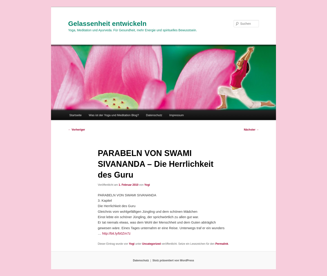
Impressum (176, 115)
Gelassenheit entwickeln (107, 23)
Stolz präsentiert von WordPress (173, 260)
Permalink (221, 243)
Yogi (147, 184)
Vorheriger (76, 129)
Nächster (251, 129)
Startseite (75, 115)
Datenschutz (154, 115)
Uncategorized (151, 243)
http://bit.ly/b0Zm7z (116, 233)
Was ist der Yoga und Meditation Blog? (114, 115)
